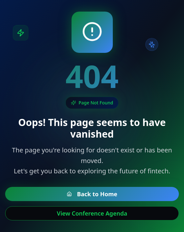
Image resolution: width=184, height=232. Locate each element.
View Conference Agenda (92, 213)
